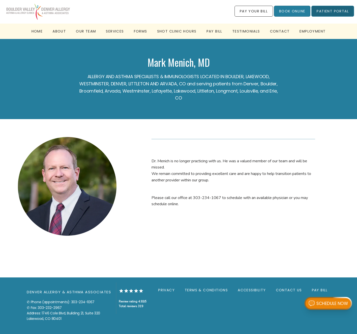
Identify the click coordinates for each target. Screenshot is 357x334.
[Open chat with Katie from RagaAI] (328, 303)
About (59, 31)
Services (115, 31)
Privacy (166, 290)
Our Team (86, 31)
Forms (140, 31)
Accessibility (252, 290)
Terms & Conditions (206, 290)
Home (37, 31)
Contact (280, 31)
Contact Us (289, 290)
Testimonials (246, 31)
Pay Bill (214, 31)
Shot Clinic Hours (177, 31)
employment (312, 31)
